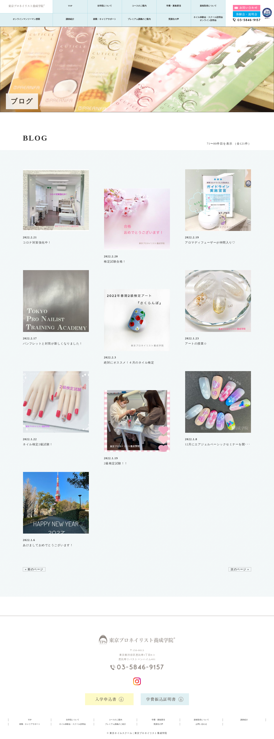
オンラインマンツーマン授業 (26, 19)
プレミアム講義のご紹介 (115, 724)
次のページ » (240, 569)
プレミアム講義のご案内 (139, 19)
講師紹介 (70, 19)
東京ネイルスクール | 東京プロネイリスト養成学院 (138, 733)
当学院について (104, 6)
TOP (70, 6)
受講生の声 (173, 19)
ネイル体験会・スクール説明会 (72, 724)
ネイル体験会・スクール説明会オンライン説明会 (208, 18)
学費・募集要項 (173, 6)
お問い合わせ (201, 724)
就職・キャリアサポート (104, 19)
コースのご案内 (139, 6)
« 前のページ (34, 569)
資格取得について (208, 6)
